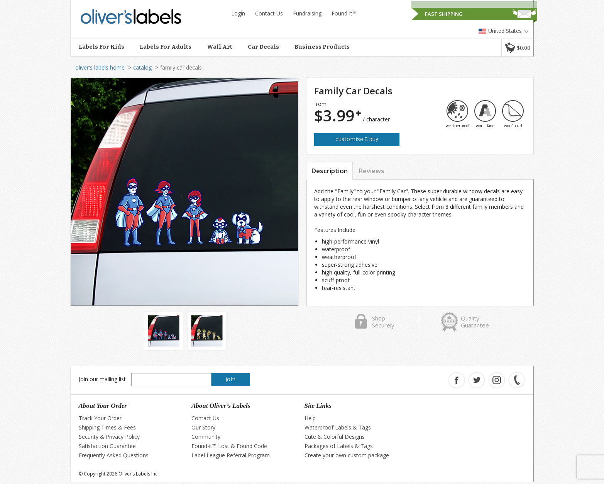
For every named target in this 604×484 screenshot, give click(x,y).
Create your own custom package (347, 455)
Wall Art (219, 46)
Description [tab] (329, 170)
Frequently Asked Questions (114, 455)
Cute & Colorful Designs (335, 436)
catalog (142, 67)
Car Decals (263, 46)
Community (205, 436)
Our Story (203, 427)
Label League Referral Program (230, 455)
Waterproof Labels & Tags (338, 427)
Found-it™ (344, 13)
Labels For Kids (101, 46)
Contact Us (269, 13)
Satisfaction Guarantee (107, 446)
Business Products (322, 46)
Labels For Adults (165, 46)
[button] (517, 47)
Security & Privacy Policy (109, 436)
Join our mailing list (102, 379)
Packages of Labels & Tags (339, 446)
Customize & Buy (356, 139)
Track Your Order (100, 418)
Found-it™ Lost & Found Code (229, 446)
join (230, 379)
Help (310, 418)
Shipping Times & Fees (107, 427)
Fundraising (307, 13)
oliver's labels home (100, 67)
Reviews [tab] (371, 170)
